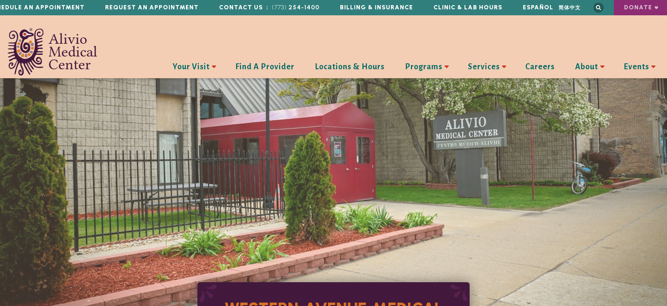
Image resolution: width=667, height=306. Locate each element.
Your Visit (191, 66)
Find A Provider (264, 66)
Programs (423, 66)
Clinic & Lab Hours (467, 7)
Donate (638, 7)
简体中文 (570, 7)
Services (484, 66)
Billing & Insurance (376, 7)
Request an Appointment (152, 7)
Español (538, 7)
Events (636, 66)
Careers (540, 66)
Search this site (598, 8)
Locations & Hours (350, 66)
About (586, 66)
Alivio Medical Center (52, 52)
